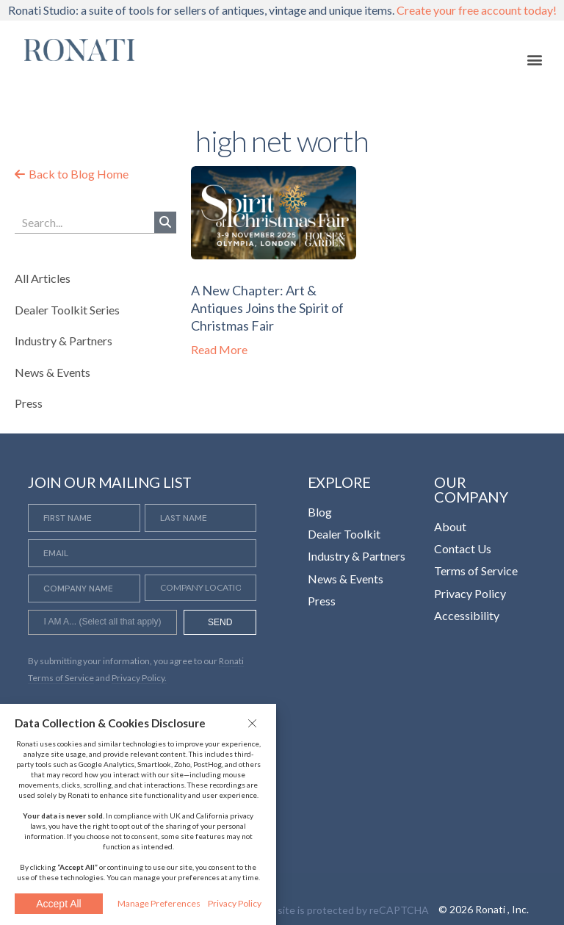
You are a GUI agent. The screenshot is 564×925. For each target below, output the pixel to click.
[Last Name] (200, 518)
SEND (220, 622)
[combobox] (102, 622)
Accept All (58, 904)
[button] (254, 723)
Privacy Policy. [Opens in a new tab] (139, 677)
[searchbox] (102, 623)
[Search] (165, 222)
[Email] (142, 553)
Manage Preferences (159, 903)
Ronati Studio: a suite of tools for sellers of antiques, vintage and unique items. (282, 10)
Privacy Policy (234, 903)
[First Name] (84, 518)
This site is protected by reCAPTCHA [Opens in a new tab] (342, 910)
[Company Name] (84, 588)
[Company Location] (200, 588)
